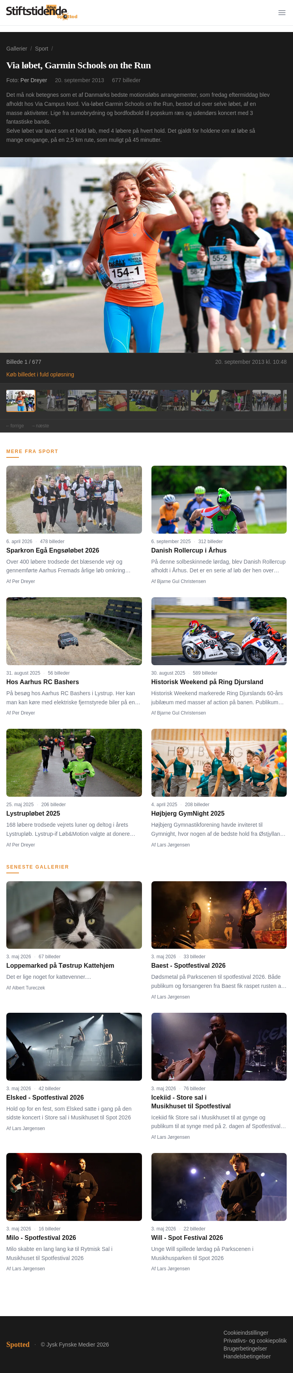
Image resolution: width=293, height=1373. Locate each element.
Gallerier (16, 48)
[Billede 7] (205, 400)
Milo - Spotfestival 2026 (41, 1237)
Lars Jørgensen (173, 845)
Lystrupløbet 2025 (33, 813)
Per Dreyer (34, 80)
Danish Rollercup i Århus (189, 550)
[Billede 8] (236, 400)
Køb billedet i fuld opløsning (40, 374)
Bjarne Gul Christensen (181, 581)
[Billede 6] (174, 400)
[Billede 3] (82, 400)
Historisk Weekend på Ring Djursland (207, 682)
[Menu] (282, 13)
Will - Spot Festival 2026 (187, 1237)
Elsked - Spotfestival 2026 (45, 1097)
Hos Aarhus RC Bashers (42, 682)
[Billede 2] (51, 400)
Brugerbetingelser (245, 1348)
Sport (41, 48)
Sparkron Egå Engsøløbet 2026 (52, 550)
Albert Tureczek (28, 988)
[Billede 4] (113, 400)
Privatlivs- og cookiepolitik (255, 1340)
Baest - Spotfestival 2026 (188, 965)
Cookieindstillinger (246, 1333)
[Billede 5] (143, 400)
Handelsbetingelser (247, 1356)
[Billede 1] (20, 400)
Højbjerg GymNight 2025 (188, 813)
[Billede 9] (266, 400)
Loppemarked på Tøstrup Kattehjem (60, 965)
